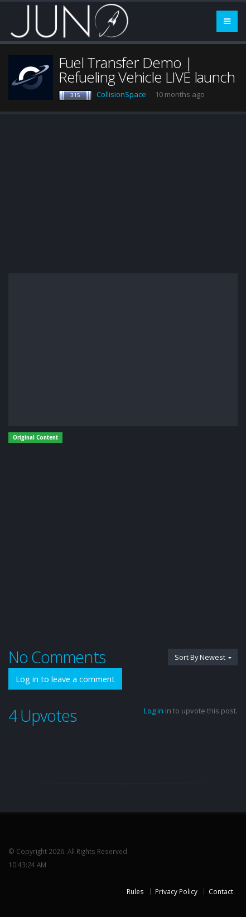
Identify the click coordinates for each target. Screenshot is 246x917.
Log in (153, 711)
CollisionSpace (121, 94)
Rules (135, 891)
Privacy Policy (176, 891)
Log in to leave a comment (65, 679)
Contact (221, 891)
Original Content (35, 437)
